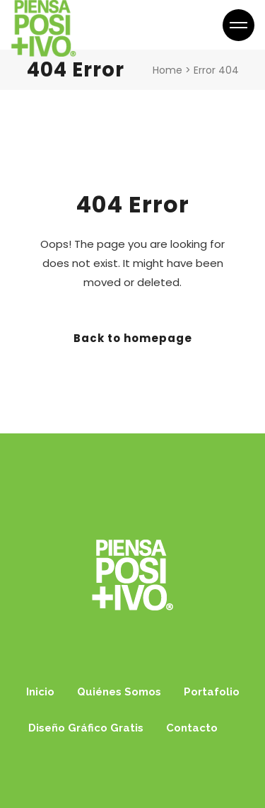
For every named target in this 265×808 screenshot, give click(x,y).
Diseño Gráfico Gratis (85, 728)
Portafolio (212, 691)
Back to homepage (132, 338)
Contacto (192, 728)
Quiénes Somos (119, 691)
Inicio (40, 691)
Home (167, 70)
